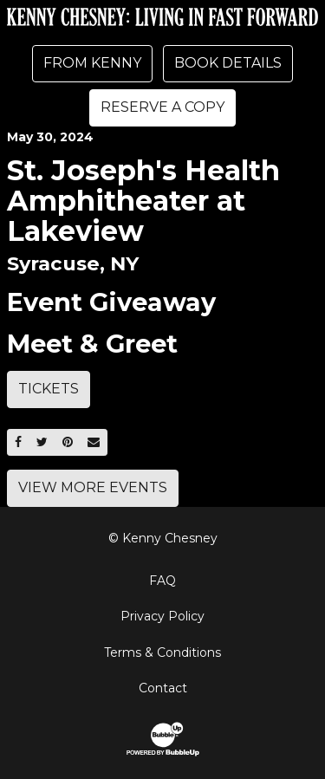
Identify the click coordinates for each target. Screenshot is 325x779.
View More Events (92, 487)
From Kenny (92, 63)
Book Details (228, 63)
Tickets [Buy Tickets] (48, 388)
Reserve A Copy (162, 107)
